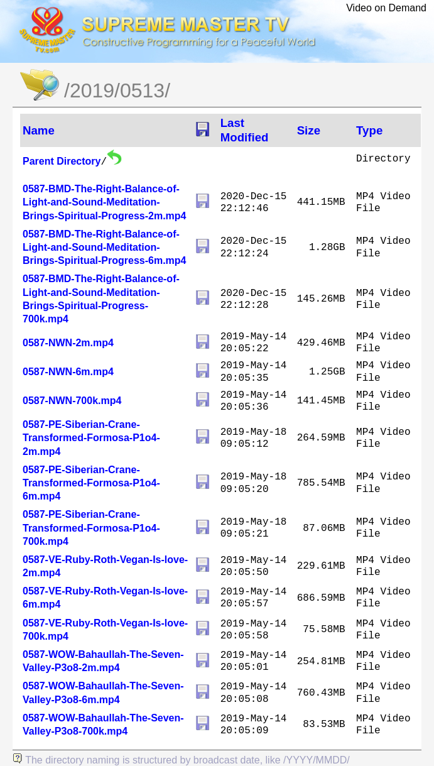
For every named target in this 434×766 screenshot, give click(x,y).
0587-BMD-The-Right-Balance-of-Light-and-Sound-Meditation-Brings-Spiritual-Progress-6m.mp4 (105, 247)
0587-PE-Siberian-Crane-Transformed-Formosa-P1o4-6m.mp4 (91, 482)
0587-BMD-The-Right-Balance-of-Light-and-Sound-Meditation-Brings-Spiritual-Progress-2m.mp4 (105, 202)
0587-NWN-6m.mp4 (68, 371)
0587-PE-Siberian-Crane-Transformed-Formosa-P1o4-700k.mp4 (91, 527)
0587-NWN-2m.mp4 (68, 342)
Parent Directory (62, 161)
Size (308, 130)
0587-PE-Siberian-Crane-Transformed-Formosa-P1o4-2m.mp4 (91, 437)
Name (39, 130)
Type (369, 130)
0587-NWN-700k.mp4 (72, 400)
